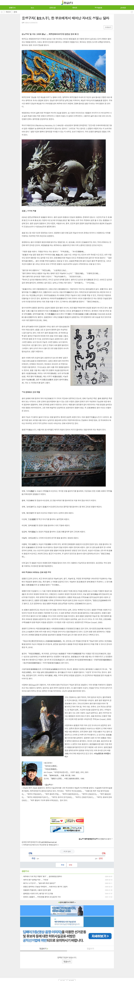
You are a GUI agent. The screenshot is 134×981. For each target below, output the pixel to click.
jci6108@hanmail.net (49, 842)
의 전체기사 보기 (95, 839)
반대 (70, 865)
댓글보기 (43, 948)
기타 (36, 27)
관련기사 (25, 871)
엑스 (28, 27)
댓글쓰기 (90, 948)
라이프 (8, 12)
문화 (15, 12)
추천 (62, 865)
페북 (23, 27)
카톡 (32, 27)
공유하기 (132, 12)
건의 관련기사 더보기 (67, 902)
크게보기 (108, 27)
